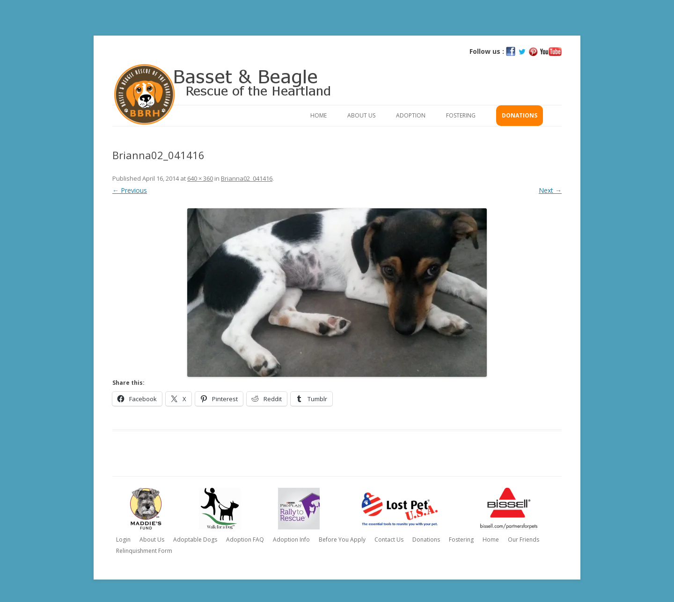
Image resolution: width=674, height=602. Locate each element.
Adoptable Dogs (195, 539)
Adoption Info (291, 539)
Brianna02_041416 (246, 178)
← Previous (129, 190)
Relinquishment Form (144, 551)
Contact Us (388, 539)
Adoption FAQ (245, 539)
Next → (550, 190)
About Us (361, 115)
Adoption (410, 115)
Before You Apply (342, 539)
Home (318, 115)
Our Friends (523, 539)
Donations (519, 115)
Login (123, 539)
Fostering (461, 115)
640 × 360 (200, 178)
